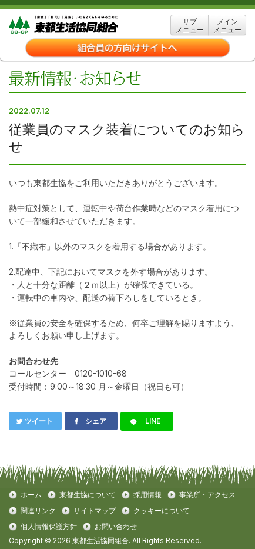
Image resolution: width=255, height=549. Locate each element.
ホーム (31, 495)
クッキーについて (161, 511)
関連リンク (38, 511)
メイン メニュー (227, 25)
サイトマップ (94, 511)
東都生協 (82, 25)
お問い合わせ (116, 527)
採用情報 (147, 495)
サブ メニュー (190, 25)
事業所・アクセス (207, 495)
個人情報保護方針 (49, 527)
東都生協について (87, 495)
